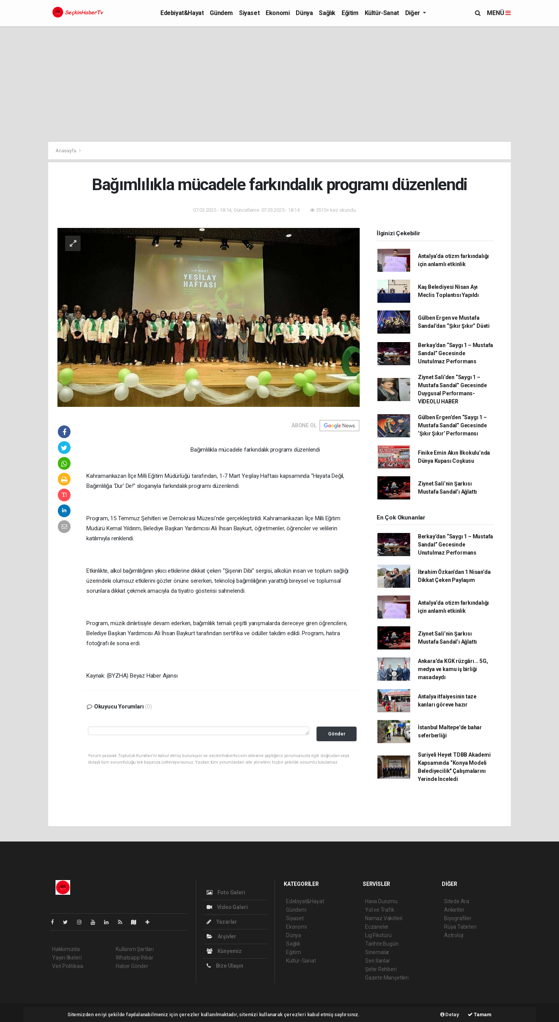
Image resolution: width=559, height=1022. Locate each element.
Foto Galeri (226, 892)
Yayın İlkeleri (66, 958)
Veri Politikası (67, 966)
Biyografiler (457, 918)
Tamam (480, 1014)
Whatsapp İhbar (134, 958)
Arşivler (221, 936)
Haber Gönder (132, 966)
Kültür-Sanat (382, 13)
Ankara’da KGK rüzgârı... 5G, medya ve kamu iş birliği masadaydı (453, 669)
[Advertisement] (279, 84)
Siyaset (249, 13)
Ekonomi (278, 13)
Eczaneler (377, 927)
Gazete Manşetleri (387, 978)
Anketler (454, 910)
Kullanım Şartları (135, 949)
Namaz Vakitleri (383, 918)
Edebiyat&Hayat (182, 13)
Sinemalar (377, 952)
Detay (449, 1014)
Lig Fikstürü (378, 935)
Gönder (336, 734)
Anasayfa (66, 150)
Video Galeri (227, 907)
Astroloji (453, 935)
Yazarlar (222, 922)
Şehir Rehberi (381, 969)
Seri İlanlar (377, 961)
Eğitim (350, 13)
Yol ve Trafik (379, 910)
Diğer (413, 13)
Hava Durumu (381, 901)
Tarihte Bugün (382, 944)
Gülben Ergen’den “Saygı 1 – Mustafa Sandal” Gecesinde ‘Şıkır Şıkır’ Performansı (452, 425)
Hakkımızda (66, 949)
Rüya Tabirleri (460, 927)
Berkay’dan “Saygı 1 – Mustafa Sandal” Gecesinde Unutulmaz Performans (455, 353)
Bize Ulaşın (225, 966)
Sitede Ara (456, 901)
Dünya (304, 13)
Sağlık (327, 13)
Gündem (221, 13)
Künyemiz (224, 951)
